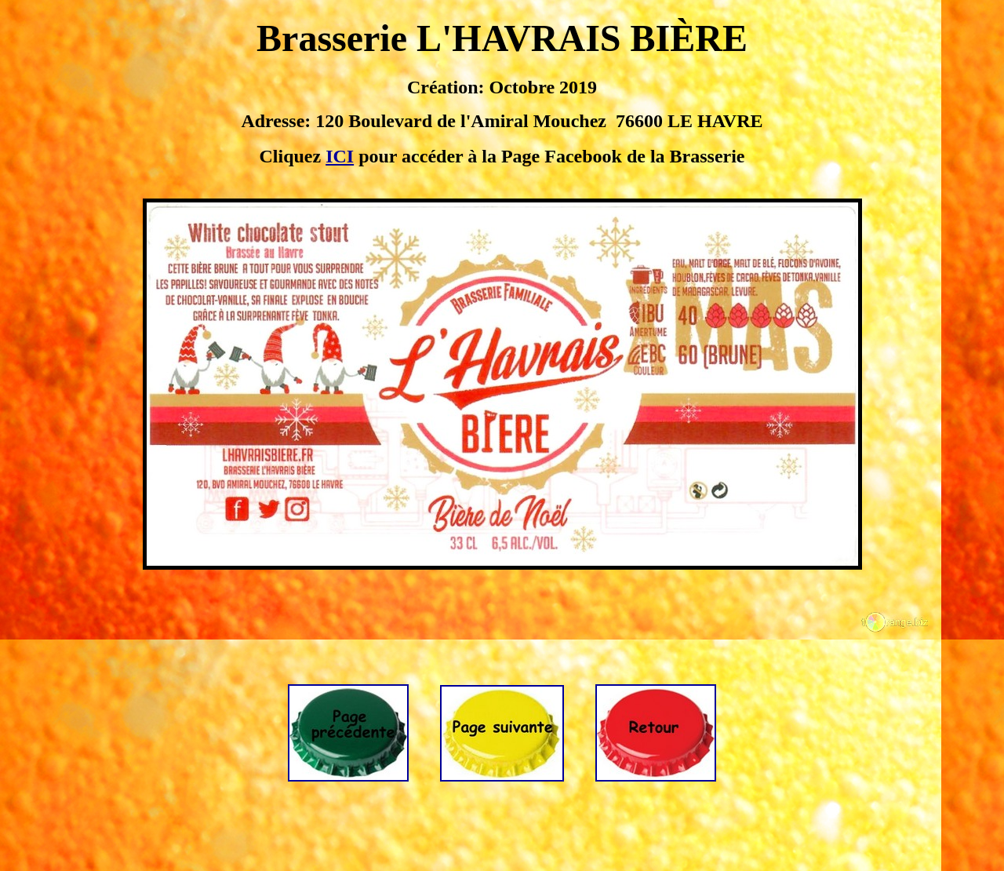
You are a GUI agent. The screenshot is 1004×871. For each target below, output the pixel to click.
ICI (340, 156)
